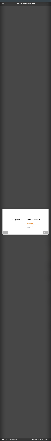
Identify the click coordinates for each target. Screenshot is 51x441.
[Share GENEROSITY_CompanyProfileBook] (42, 439)
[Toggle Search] (47, 4)
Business (34, 439)
